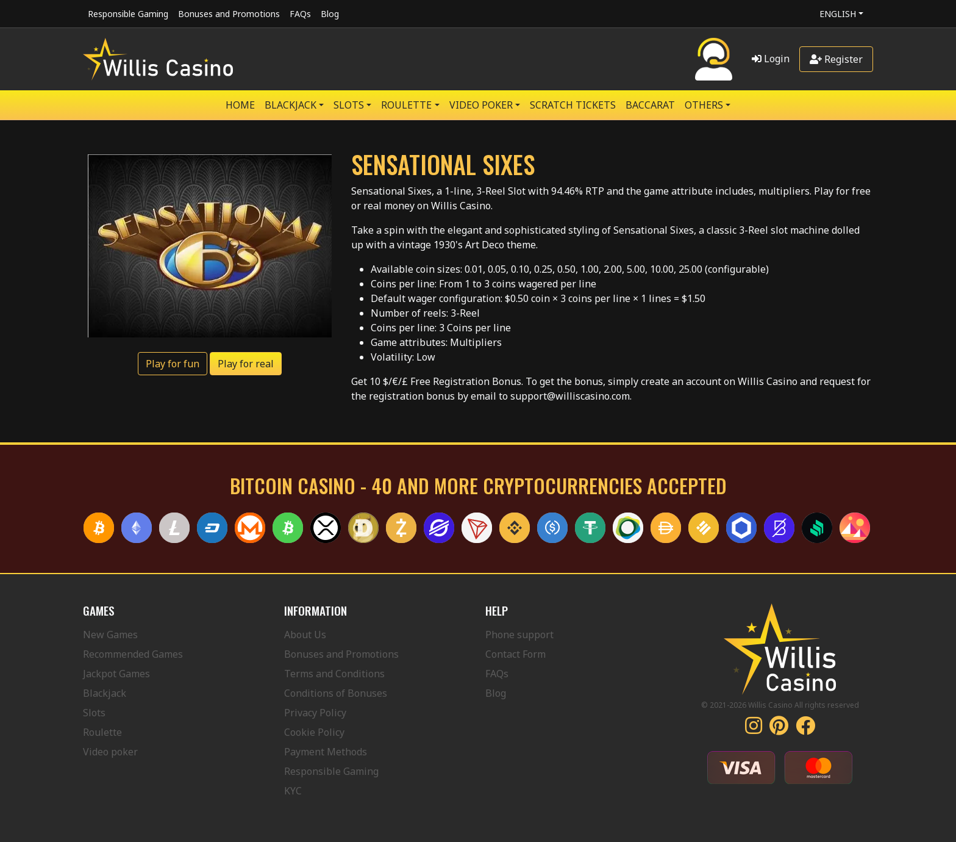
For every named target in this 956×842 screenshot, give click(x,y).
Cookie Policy (314, 732)
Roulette (102, 732)
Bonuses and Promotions (229, 14)
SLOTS (349, 105)
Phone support (519, 634)
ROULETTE (406, 105)
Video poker (110, 751)
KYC (293, 790)
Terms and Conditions (334, 673)
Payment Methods (325, 751)
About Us (305, 634)
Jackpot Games (116, 673)
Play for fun (172, 363)
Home (240, 105)
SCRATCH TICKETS (573, 105)
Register (836, 59)
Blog (330, 14)
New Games (110, 634)
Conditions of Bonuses (335, 693)
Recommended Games (133, 654)
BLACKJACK (290, 105)
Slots (94, 712)
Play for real (246, 363)
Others (704, 105)
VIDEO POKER (481, 105)
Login (771, 58)
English (837, 14)
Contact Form (515, 654)
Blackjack (104, 693)
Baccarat (650, 105)
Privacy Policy (315, 712)
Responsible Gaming (128, 14)
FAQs (300, 14)
